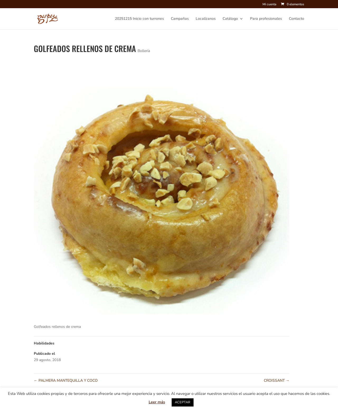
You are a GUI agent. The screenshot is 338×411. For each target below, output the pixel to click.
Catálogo (230, 19)
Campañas (180, 19)
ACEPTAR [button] (182, 402)
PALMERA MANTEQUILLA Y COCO (66, 380)
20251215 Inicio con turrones (139, 19)
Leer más (157, 402)
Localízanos (206, 19)
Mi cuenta (269, 4)
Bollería (144, 50)
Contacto (296, 19)
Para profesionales (266, 19)
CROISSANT (276, 380)
